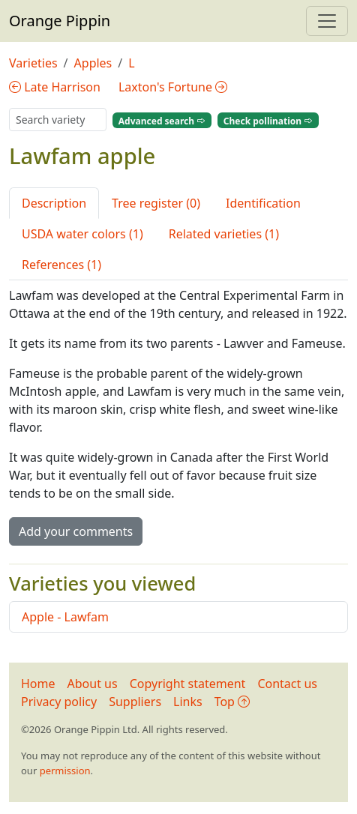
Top (232, 701)
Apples (93, 63)
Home (38, 683)
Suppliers (135, 701)
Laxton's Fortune (172, 87)
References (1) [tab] (61, 264)
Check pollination (268, 120)
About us (93, 683)
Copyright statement (188, 683)
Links (187, 701)
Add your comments (76, 531)
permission (65, 770)
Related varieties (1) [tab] (224, 234)
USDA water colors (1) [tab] (82, 234)
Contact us (287, 683)
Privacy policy (59, 701)
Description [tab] (54, 203)
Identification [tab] (263, 203)
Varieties (33, 63)
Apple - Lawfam (65, 617)
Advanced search (162, 120)
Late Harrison (54, 87)
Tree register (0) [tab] (156, 203)
